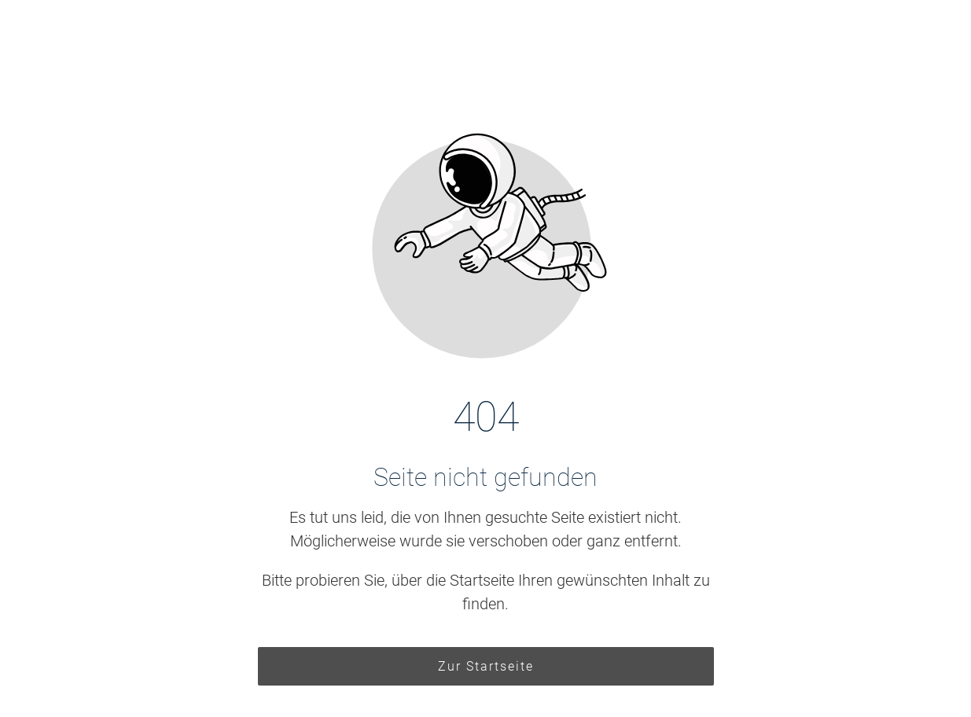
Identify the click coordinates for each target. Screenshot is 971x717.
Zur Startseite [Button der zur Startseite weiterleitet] (486, 666)
